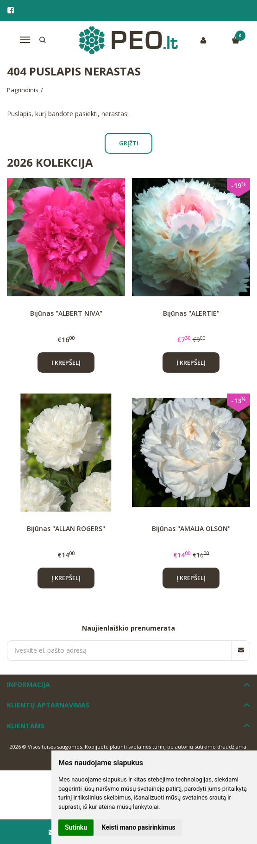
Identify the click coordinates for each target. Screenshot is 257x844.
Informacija (28, 684)
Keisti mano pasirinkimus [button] (139, 827)
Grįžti (128, 143)
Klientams (25, 725)
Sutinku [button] (76, 827)
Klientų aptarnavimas (48, 704)
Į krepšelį (66, 362)
